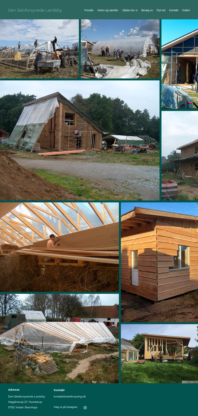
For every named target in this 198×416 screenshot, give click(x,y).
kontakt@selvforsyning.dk (70, 396)
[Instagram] (85, 408)
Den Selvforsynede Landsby (35, 10)
